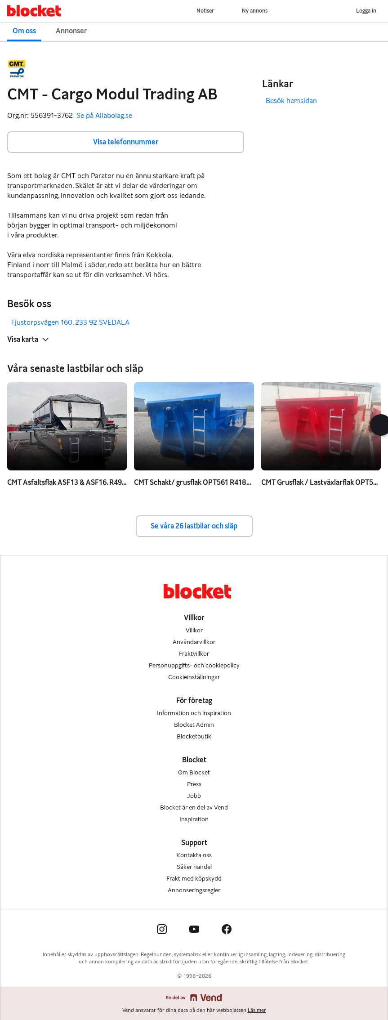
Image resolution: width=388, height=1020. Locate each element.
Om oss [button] (24, 31)
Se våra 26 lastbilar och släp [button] (194, 526)
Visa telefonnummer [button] (126, 142)
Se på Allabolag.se (104, 116)
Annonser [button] (71, 31)
